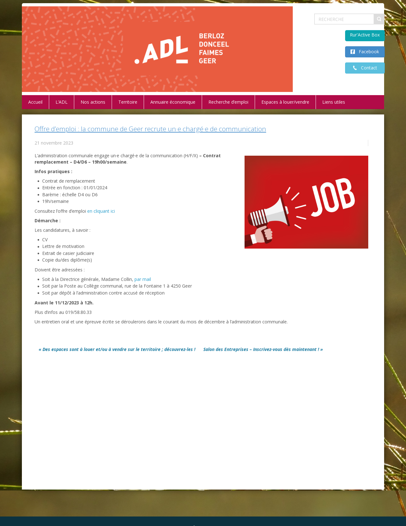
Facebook (367, 52)
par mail (142, 279)
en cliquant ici (101, 211)
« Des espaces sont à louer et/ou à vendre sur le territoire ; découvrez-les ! (117, 349)
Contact (367, 68)
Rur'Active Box (365, 35)
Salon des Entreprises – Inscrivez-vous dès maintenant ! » (263, 349)
